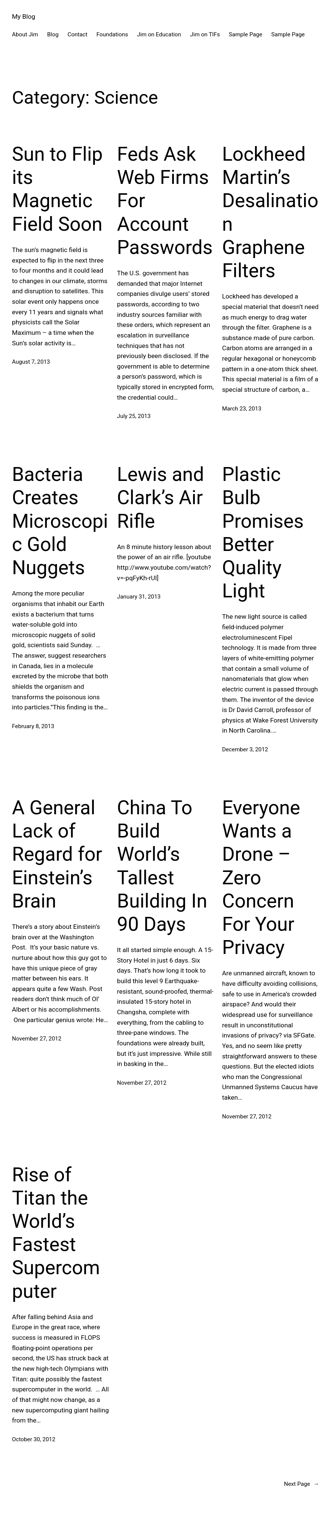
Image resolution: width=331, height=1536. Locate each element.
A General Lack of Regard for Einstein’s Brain (57, 854)
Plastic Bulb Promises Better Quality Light (263, 532)
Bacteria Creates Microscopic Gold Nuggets (60, 521)
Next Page (301, 1483)
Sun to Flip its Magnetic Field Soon (57, 189)
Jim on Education (159, 34)
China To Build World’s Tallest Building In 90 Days (162, 866)
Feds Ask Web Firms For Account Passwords (165, 201)
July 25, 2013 (134, 416)
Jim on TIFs (205, 34)
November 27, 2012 (36, 1038)
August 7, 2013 (31, 361)
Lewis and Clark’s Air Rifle (160, 497)
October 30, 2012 (33, 1439)
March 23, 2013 (241, 408)
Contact (77, 34)
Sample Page (245, 34)
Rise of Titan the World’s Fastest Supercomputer (56, 1233)
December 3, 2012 (245, 749)
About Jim (25, 34)
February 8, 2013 (33, 726)
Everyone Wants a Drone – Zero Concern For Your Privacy (261, 877)
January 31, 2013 (138, 596)
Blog (53, 34)
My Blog (23, 16)
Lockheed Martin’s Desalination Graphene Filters (270, 212)
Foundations (112, 34)
